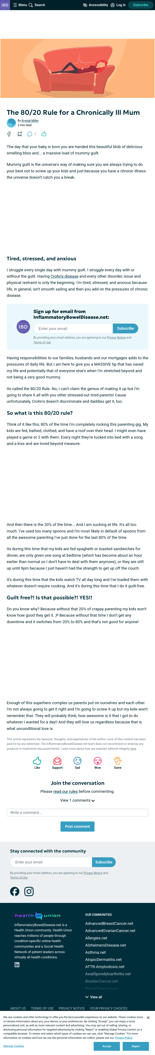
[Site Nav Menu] (20, 5)
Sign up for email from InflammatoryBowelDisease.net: (71, 314)
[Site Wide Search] (37, 5)
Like (35, 762)
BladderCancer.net (101, 981)
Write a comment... (26, 812)
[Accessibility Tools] (95, 5)
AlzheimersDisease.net (105, 945)
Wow (95, 762)
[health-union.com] (37, 915)
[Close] (148, 1017)
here (133, 748)
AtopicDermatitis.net (103, 959)
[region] (77, 1033)
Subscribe (140, 5)
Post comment (77, 826)
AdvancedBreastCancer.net (109, 923)
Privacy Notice (116, 337)
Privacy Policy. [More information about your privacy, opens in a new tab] (124, 1037)
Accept (106, 1046)
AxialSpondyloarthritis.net (108, 973)
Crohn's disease (64, 276)
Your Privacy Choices (108, 1008)
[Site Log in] (118, 5)
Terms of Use (42, 342)
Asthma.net (95, 952)
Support (56, 762)
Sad (75, 762)
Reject (136, 1046)
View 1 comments (77, 800)
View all (93, 997)
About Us (18, 1008)
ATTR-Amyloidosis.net (105, 966)
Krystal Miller (30, 120)
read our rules (65, 791)
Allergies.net (96, 938)
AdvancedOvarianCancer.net (110, 930)
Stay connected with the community (48, 851)
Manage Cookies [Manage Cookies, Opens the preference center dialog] (13, 1046)
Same (115, 762)
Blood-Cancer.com (101, 988)
